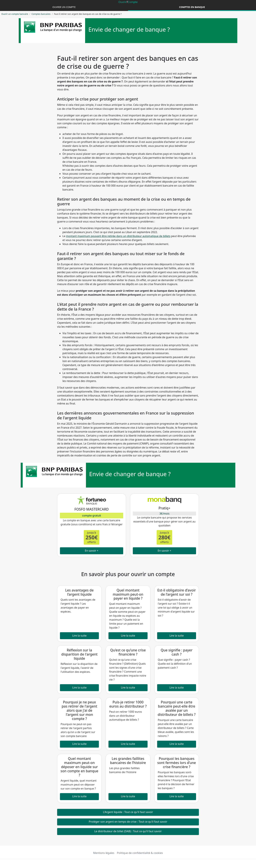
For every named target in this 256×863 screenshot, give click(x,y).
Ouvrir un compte (64, 7)
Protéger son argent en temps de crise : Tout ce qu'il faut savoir (128, 821)
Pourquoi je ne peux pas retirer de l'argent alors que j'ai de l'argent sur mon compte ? (79, 710)
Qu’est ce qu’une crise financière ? (128, 652)
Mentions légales (103, 853)
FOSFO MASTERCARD (91, 509)
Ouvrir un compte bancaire (14, 13)
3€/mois (164, 513)
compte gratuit (91, 515)
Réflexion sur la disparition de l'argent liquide (79, 654)
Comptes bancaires (41, 13)
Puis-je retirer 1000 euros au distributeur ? (128, 704)
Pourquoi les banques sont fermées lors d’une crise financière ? (176, 762)
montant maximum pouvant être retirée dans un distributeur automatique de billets (118, 236)
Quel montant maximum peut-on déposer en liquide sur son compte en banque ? (79, 766)
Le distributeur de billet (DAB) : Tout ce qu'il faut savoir (128, 831)
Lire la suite (79, 635)
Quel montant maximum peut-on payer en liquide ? (128, 594)
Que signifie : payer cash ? (176, 652)
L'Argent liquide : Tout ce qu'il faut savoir (128, 812)
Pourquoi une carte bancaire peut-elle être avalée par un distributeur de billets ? (177, 708)
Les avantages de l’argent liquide (79, 592)
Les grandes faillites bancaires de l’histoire (128, 760)
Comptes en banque (192, 7)
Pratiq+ (164, 508)
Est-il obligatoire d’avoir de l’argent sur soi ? (176, 592)
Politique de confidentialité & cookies (140, 853)
